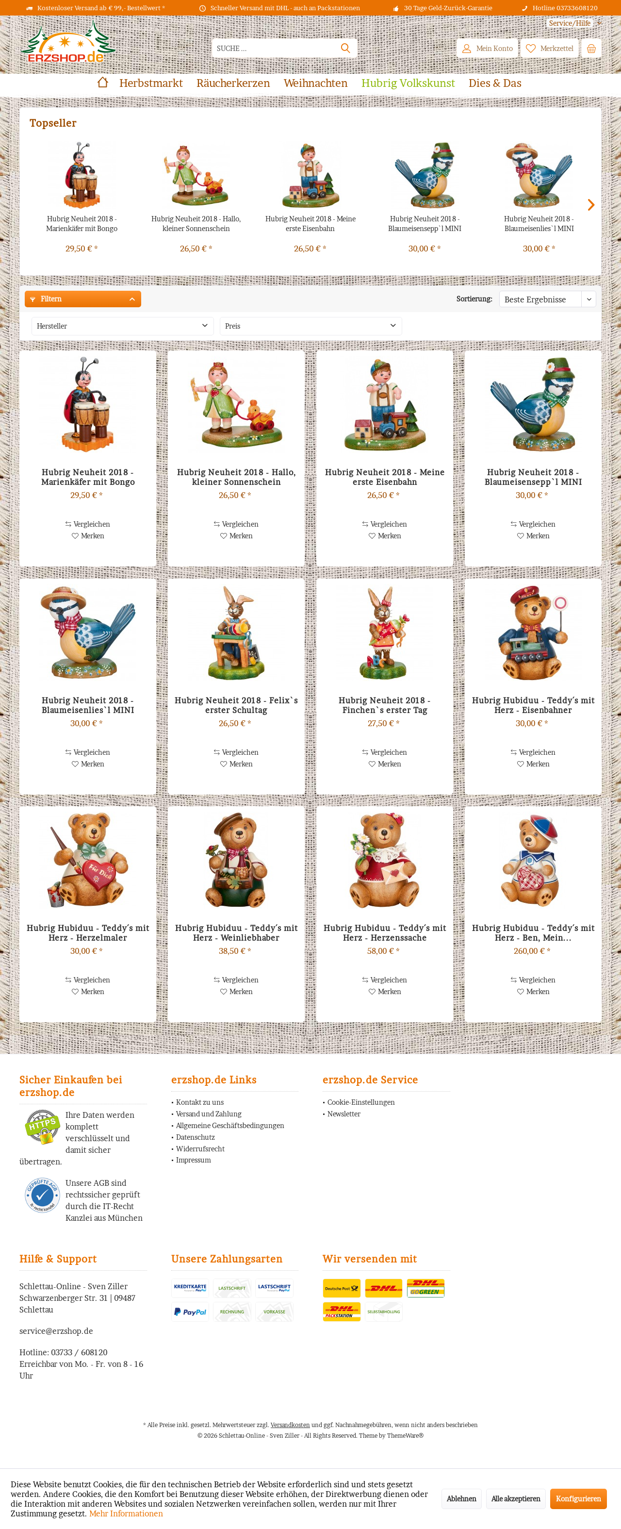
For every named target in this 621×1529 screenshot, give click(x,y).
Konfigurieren (578, 1499)
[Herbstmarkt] (151, 83)
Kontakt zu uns (200, 1102)
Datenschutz (195, 1137)
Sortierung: (474, 299)
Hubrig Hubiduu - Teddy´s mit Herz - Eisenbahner (533, 705)
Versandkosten (290, 1425)
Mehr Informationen (126, 1513)
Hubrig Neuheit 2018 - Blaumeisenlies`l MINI (539, 224)
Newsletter (343, 1114)
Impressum (193, 1160)
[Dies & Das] (495, 83)
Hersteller (52, 326)
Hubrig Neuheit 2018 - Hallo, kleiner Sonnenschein (196, 224)
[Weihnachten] (316, 83)
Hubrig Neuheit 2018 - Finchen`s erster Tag (385, 705)
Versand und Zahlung (209, 1114)
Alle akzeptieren (515, 1499)
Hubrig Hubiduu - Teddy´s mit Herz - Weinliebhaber (236, 933)
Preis (232, 326)
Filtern (46, 299)
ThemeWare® (405, 1435)
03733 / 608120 (79, 1352)
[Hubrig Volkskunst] (408, 83)
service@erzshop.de (56, 1331)
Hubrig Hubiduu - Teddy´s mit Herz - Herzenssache (385, 933)
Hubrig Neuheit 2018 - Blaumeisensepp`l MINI (424, 224)
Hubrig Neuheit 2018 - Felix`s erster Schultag (236, 705)
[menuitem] (570, 23)
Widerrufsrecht (200, 1149)
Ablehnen (461, 1499)
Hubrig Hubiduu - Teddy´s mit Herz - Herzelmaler (88, 933)
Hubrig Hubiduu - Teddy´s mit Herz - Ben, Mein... (533, 933)
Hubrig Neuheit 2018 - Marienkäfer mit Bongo (81, 224)
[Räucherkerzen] (233, 83)
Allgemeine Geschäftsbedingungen (230, 1125)
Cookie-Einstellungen (361, 1102)
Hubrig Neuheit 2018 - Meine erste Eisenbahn (310, 224)
